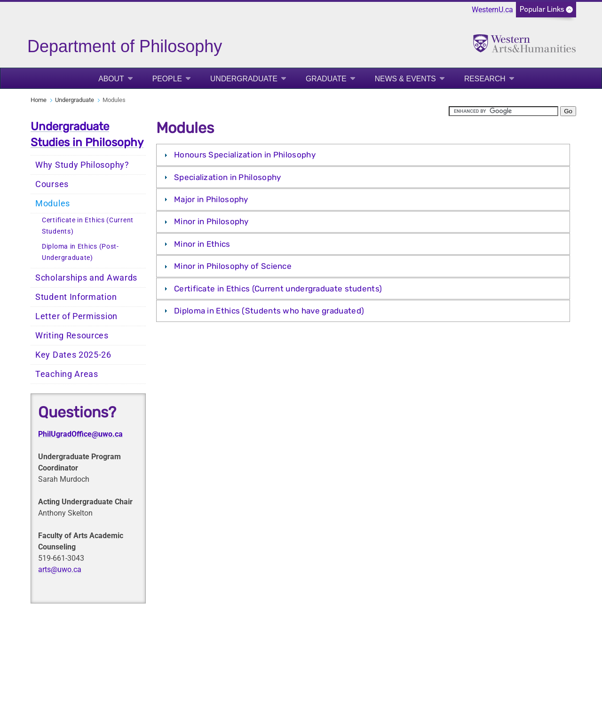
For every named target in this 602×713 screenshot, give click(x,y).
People (167, 79)
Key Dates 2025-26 (73, 355)
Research (485, 79)
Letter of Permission (76, 316)
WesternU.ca (492, 9)
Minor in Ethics (202, 244)
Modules (52, 203)
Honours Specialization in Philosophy (245, 154)
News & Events (405, 79)
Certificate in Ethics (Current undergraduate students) (278, 288)
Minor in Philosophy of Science (233, 266)
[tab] (363, 154)
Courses (52, 184)
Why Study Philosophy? (82, 165)
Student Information (76, 297)
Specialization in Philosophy (227, 177)
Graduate (326, 79)
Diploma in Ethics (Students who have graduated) (269, 310)
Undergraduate (243, 79)
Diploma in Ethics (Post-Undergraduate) (80, 252)
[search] (503, 111)
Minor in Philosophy (211, 221)
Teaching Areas (66, 374)
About (111, 79)
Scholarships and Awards (86, 277)
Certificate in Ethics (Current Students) (88, 225)
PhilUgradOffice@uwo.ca (80, 434)
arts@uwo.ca (59, 569)
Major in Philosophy (211, 199)
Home (39, 99)
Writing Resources (72, 335)
